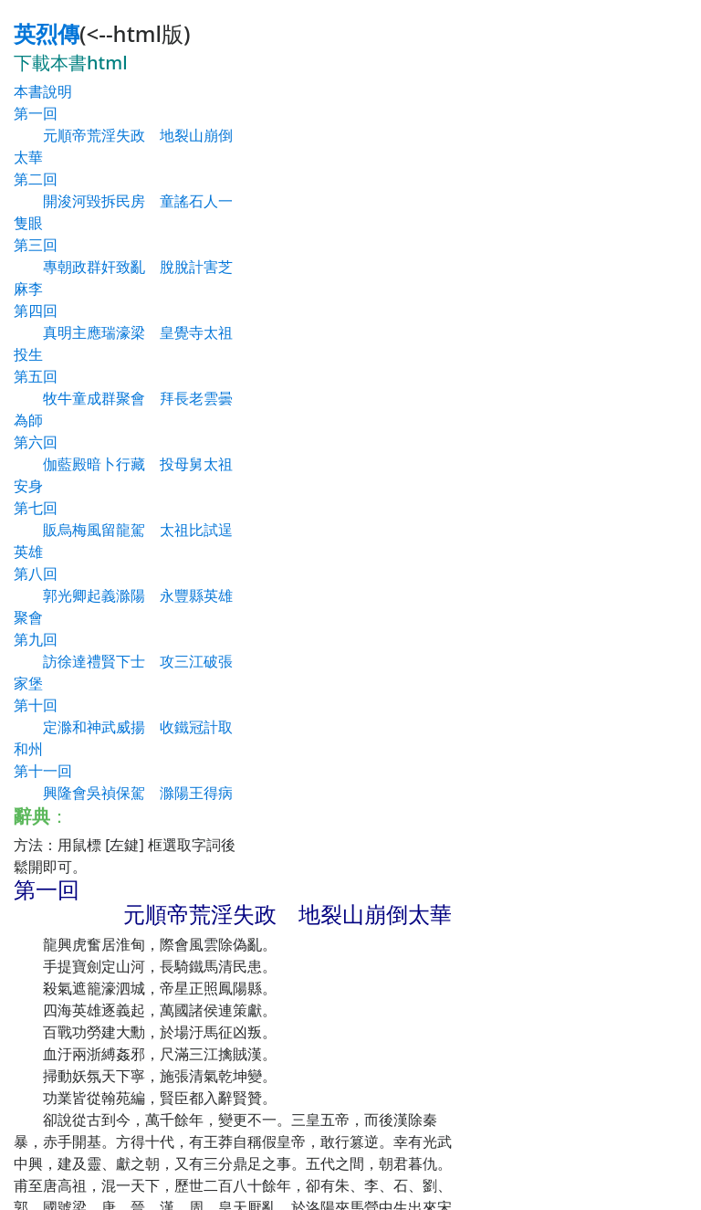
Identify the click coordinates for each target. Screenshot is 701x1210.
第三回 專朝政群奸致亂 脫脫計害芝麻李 (123, 267)
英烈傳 (46, 33)
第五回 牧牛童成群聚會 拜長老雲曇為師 (123, 398)
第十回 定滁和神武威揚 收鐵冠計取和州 (123, 727)
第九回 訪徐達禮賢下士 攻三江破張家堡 (123, 661)
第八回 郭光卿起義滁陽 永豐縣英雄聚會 (123, 595)
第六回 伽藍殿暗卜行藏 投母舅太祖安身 (123, 464)
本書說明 (43, 91)
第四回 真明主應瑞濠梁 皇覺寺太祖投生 (123, 332)
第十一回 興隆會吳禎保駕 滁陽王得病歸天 (123, 793)
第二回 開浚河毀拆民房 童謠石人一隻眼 (123, 201)
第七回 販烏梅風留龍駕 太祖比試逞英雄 (123, 530)
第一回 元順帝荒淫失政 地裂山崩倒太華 (123, 135)
